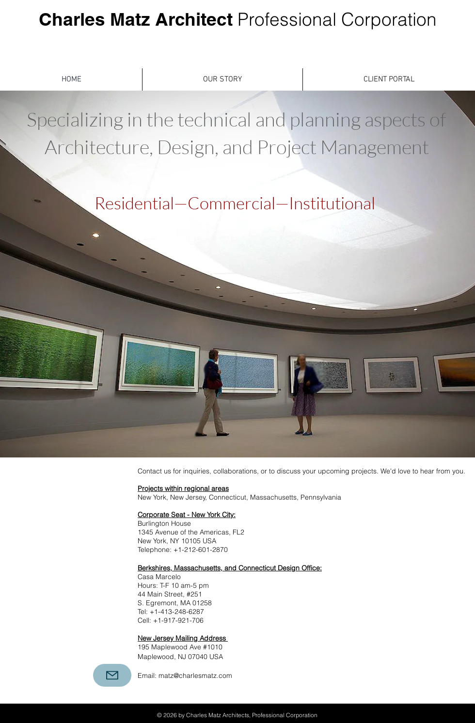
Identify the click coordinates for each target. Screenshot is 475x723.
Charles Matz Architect (238, 19)
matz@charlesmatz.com (195, 675)
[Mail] (112, 675)
